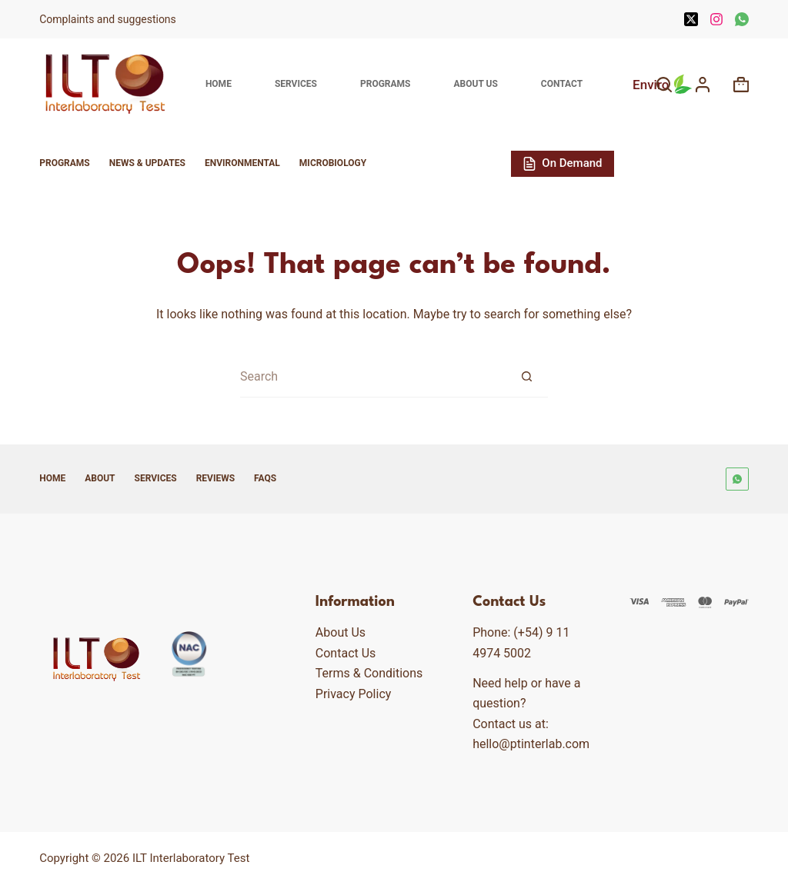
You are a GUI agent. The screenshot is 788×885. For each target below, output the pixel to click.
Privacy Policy (354, 694)
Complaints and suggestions (109, 19)
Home (218, 83)
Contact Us (346, 653)
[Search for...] (373, 376)
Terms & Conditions (369, 673)
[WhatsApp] (742, 19)
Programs (385, 83)
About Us (475, 83)
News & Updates (147, 163)
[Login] (702, 84)
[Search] (664, 84)
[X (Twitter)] (691, 19)
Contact (562, 83)
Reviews (215, 478)
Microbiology (332, 163)
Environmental (242, 163)
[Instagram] (716, 19)
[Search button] (527, 376)
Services (296, 83)
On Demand (563, 163)
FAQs (265, 478)
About (100, 478)
